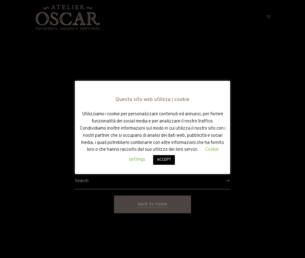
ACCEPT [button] (164, 159)
